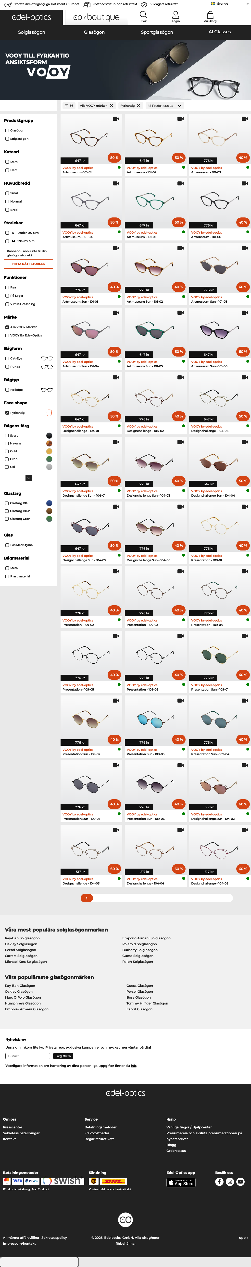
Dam (11, 162)
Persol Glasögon (139, 991)
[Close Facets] (28, 105)
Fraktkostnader (97, 1133)
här (133, 1066)
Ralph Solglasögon (137, 962)
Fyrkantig (29, 413)
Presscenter (12, 1127)
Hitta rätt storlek (28, 264)
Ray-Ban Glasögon (20, 986)
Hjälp (171, 1119)
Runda (29, 367)
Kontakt (9, 1139)
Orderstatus (176, 1151)
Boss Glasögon (138, 997)
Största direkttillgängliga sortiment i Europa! (46, 4)
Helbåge (29, 390)
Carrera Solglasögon (21, 956)
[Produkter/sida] (165, 106)
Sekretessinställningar (21, 1133)
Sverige (222, 3)
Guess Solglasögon (137, 956)
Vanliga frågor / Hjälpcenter (189, 1127)
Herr (11, 170)
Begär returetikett (99, 1139)
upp (243, 1238)
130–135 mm (20, 241)
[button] (31, 17)
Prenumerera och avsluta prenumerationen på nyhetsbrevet (204, 1136)
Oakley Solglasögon (21, 944)
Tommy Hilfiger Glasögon (147, 1003)
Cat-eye (29, 358)
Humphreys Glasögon (23, 1003)
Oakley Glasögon (19, 991)
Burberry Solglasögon (140, 950)
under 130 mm (22, 233)
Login (176, 21)
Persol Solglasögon (20, 950)
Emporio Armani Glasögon (27, 1009)
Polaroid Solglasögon (139, 944)
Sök (144, 21)
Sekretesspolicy (54, 1238)
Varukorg (210, 21)
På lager (14, 296)
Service (91, 1119)
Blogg (171, 1145)
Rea (10, 287)
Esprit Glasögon (139, 1009)
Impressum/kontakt (19, 1243)
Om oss (9, 1119)
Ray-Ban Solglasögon (22, 938)
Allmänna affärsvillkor (21, 1238)
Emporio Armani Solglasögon (146, 938)
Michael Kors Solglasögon (26, 962)
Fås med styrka (19, 545)
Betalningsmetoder (100, 1127)
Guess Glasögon (139, 986)
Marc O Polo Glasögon (23, 997)
